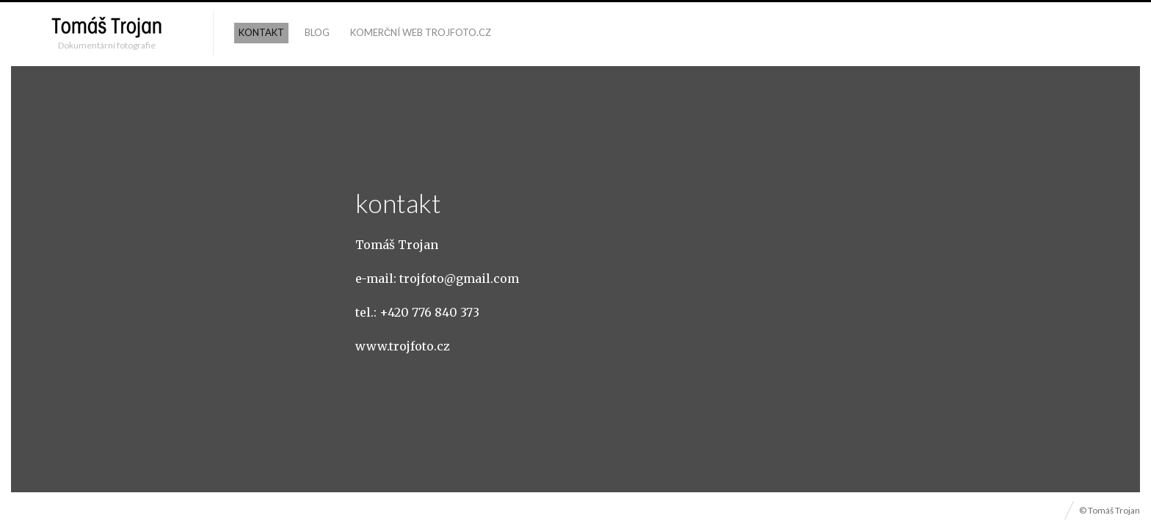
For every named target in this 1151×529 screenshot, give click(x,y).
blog (317, 32)
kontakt (261, 32)
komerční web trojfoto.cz (420, 32)
